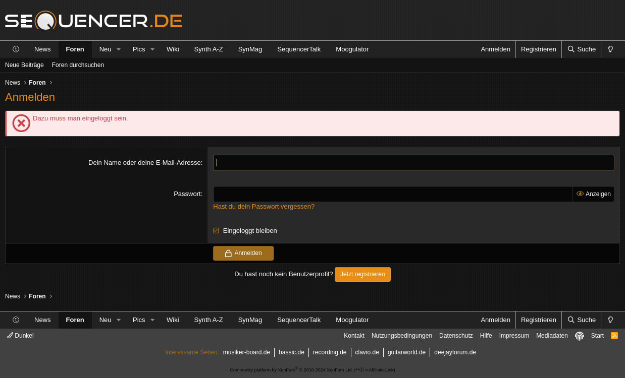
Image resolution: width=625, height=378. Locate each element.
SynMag (250, 49)
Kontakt (354, 335)
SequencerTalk (299, 49)
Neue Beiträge (24, 65)
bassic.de (291, 352)
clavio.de (367, 352)
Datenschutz (456, 335)
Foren (75, 49)
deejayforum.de (455, 352)
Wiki (173, 49)
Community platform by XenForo (291, 369)
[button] (118, 49)
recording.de (330, 352)
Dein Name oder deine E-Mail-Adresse (144, 162)
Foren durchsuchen (78, 65)
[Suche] (581, 49)
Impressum (514, 335)
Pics (139, 49)
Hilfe (486, 335)
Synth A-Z (208, 49)
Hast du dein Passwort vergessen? (264, 206)
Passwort (187, 194)
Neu (105, 49)
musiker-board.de (246, 352)
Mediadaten (552, 335)
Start (597, 335)
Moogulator (352, 49)
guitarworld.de (407, 352)
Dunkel (20, 335)
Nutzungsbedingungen (402, 335)
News (42, 49)
